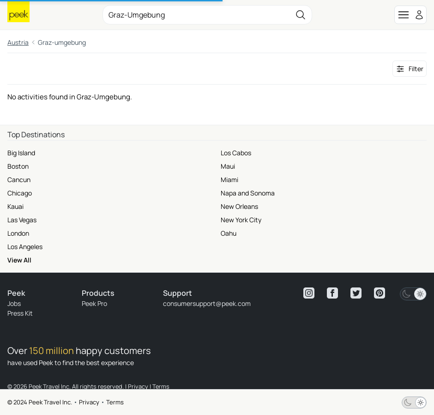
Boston (18, 166)
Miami (229, 179)
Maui (228, 166)
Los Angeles (24, 246)
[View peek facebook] (332, 293)
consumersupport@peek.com (207, 303)
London (18, 233)
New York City (241, 219)
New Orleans (239, 206)
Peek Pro (94, 303)
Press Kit (20, 313)
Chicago (19, 193)
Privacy (89, 402)
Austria (18, 42)
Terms (115, 402)
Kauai (15, 206)
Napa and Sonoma (248, 193)
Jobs (14, 303)
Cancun (18, 179)
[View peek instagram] (308, 293)
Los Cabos (236, 152)
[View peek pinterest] (379, 293)
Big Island (21, 152)
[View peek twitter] (356, 293)
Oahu (228, 233)
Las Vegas (21, 219)
